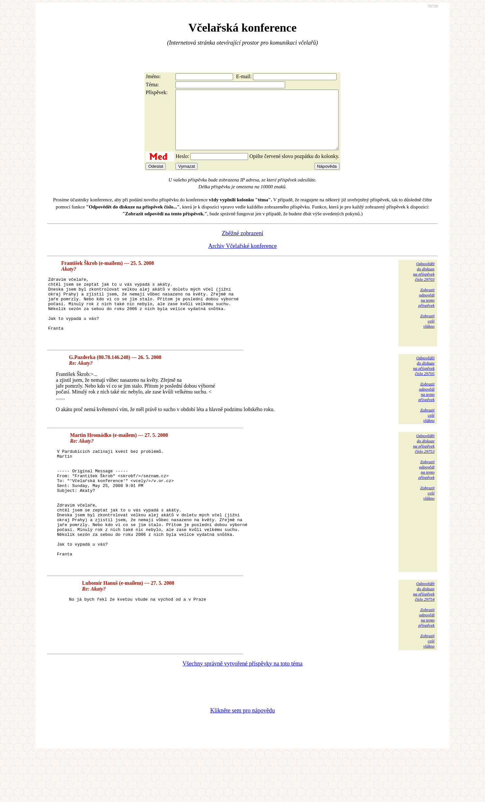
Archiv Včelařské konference (242, 257)
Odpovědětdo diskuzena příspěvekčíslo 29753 (424, 468)
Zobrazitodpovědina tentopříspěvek (426, 309)
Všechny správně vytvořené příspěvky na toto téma (243, 711)
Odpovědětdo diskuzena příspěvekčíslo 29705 (424, 390)
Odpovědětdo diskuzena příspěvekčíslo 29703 (424, 283)
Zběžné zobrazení (242, 245)
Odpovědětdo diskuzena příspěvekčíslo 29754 (424, 639)
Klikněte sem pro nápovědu (242, 758)
